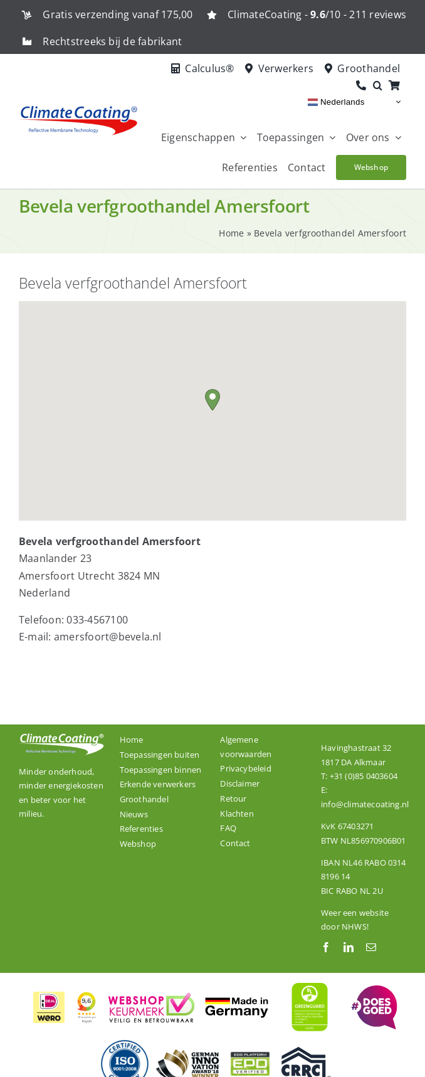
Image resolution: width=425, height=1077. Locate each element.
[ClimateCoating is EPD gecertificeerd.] (250, 1051)
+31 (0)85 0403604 (363, 776)
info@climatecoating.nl (365, 804)
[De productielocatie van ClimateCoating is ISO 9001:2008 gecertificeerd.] (125, 1044)
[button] (381, 86)
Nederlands (336, 102)
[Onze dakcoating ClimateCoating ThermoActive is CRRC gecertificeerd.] (306, 1052)
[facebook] (326, 947)
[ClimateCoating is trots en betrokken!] (373, 990)
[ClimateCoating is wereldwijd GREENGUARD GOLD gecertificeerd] (310, 981)
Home (231, 233)
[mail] (371, 947)
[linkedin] (349, 947)
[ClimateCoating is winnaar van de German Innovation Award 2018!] (187, 1054)
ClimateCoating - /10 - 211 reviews (317, 14)
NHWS (354, 926)
